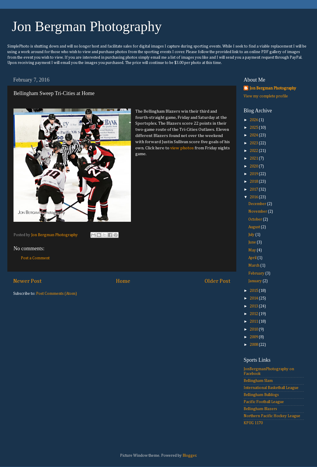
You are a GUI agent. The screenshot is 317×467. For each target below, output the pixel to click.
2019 (254, 174)
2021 (254, 158)
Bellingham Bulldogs (261, 395)
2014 (254, 298)
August (254, 227)
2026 (254, 120)
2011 (254, 321)
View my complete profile (266, 96)
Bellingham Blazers (260, 409)
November (258, 211)
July (251, 235)
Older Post (217, 281)
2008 (254, 345)
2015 (254, 291)
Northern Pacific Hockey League (272, 416)
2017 (254, 189)
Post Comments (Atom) (56, 294)
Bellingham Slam (258, 381)
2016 (254, 197)
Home (123, 281)
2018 (254, 182)
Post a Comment (35, 258)
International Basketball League (271, 388)
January (255, 281)
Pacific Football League (264, 402)
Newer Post (27, 281)
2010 (254, 329)
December (257, 204)
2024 (254, 135)
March (254, 265)
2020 (254, 166)
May (252, 250)
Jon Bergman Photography (87, 26)
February (256, 273)
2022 (254, 151)
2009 (254, 337)
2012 (254, 314)
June (252, 242)
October (255, 219)
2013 (254, 306)
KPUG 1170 (253, 423)
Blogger (189, 456)
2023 (254, 143)
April (252, 258)
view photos (182, 148)
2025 (254, 128)
